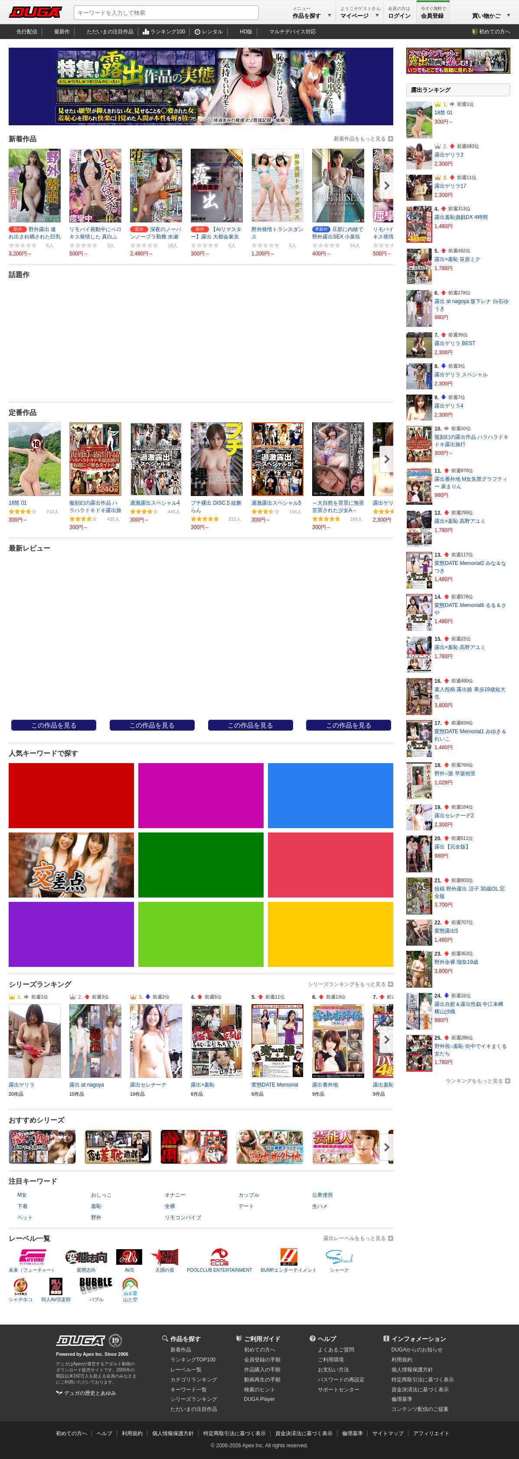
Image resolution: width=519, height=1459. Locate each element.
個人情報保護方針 (412, 1370)
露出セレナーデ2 (454, 816)
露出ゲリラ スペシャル (461, 375)
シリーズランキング (193, 1399)
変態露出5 (446, 931)
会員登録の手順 (262, 1360)
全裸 (170, 1206)
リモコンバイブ (183, 1217)
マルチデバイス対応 (292, 32)
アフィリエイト (431, 1433)
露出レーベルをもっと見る (354, 1238)
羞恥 (96, 1206)
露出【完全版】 (452, 847)
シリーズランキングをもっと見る (347, 984)
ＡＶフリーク (249, 688)
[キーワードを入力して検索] (166, 12)
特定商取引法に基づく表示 (234, 1433)
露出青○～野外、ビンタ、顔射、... (250, 564)
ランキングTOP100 (192, 1360)
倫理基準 (402, 1399)
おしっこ (101, 1195)
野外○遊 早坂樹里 (455, 773)
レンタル (212, 32)
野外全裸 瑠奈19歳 (456, 962)
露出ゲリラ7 (289, 301)
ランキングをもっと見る (474, 1081)
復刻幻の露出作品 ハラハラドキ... (53, 564)
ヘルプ (327, 1338)
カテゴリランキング (193, 1380)
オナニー (175, 1195)
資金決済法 (420, 1390)
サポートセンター (338, 1390)
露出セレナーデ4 (98, 301)
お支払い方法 (333, 1370)
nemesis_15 (150, 688)
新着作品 (180, 1350)
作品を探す (185, 1338)
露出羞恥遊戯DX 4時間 (461, 217)
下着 (22, 1206)
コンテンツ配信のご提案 (420, 1409)
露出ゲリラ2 (449, 155)
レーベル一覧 (186, 1370)
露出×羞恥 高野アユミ (460, 521)
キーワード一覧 (188, 1390)
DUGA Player (259, 1399)
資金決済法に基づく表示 (304, 1433)
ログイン (399, 16)
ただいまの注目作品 (110, 32)
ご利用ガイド (262, 1338)
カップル (248, 1195)
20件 (306, 362)
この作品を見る (54, 725)
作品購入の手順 (262, 1370)
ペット (25, 1217)
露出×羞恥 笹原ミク (457, 259)
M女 (22, 1195)
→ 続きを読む (94, 350)
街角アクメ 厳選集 (152, 564)
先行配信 (26, 32)
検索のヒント (259, 1390)
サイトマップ (388, 1433)
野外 (96, 1217)
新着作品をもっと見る (360, 139)
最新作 (62, 32)
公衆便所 (322, 1195)
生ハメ (320, 1206)
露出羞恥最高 (53, 688)
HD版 (246, 32)
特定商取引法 (423, 1380)
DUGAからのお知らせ (417, 1350)
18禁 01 (443, 113)
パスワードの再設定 (341, 1380)
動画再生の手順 (262, 1380)
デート (246, 1206)
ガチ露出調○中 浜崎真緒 (348, 564)
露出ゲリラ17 (450, 186)
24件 (109, 362)
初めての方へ (494, 32)
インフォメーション (419, 1338)
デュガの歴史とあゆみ (90, 1393)
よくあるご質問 (336, 1350)
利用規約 (402, 1360)
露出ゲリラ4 (449, 406)
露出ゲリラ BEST (455, 343)
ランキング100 (167, 32)
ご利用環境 (331, 1360)
